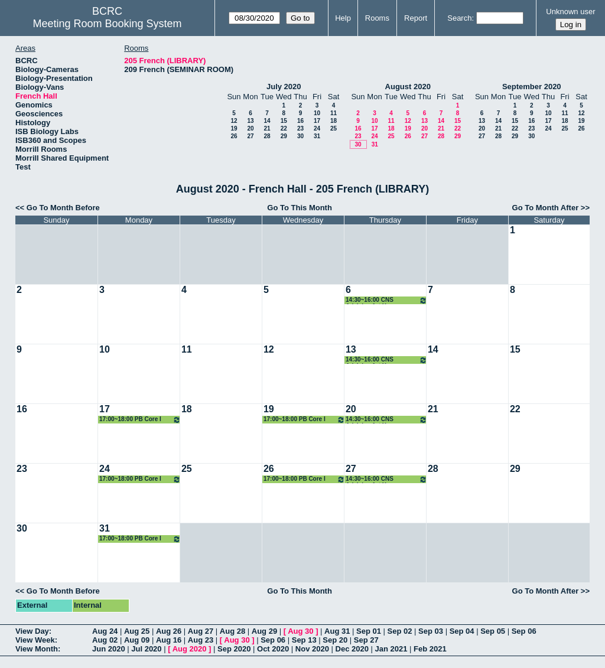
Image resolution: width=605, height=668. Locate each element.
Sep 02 (400, 631)
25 (333, 128)
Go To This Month (299, 207)
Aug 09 (136, 640)
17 (317, 121)
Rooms (377, 18)
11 (333, 113)
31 (317, 136)
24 (317, 128)
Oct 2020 (273, 648)
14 (267, 121)
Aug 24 (105, 631)
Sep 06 (524, 631)
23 (300, 128)
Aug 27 (200, 631)
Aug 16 (168, 640)
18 (333, 121)
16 (300, 121)
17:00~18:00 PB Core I (140, 419)
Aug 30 (300, 631)
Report (415, 18)
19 (233, 128)
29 (284, 136)
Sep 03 (430, 631)
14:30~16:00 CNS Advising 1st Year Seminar (386, 300)
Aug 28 (232, 631)
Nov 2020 (312, 648)
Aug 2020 (190, 648)
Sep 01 (368, 631)
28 (267, 136)
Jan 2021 (391, 648)
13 (250, 121)
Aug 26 (168, 631)
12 (233, 121)
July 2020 (283, 86)
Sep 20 (335, 640)
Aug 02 (105, 640)
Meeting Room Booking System (106, 24)
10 (317, 113)
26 (233, 136)
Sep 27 (366, 640)
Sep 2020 (234, 648)
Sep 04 (462, 631)
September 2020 (531, 86)
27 (250, 136)
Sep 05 (492, 631)
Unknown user (570, 11)
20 (250, 128)
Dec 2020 (352, 648)
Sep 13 (304, 640)
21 (267, 128)
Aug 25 (136, 631)
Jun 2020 (108, 648)
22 (284, 128)
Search (459, 18)
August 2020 (408, 86)
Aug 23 (200, 640)
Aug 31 (337, 631)
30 (300, 136)
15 (284, 121)
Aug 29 (264, 631)
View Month (36, 648)
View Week (35, 640)
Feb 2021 (430, 648)
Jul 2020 (146, 648)
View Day (32, 631)
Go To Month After (545, 207)
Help (343, 18)
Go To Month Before (63, 207)
